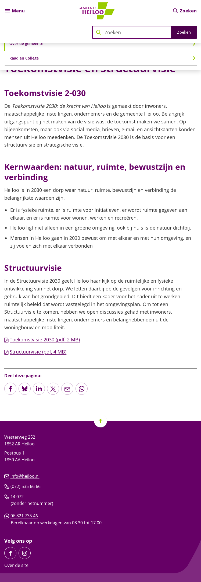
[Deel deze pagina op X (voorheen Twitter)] (53, 389)
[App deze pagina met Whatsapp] (82, 389)
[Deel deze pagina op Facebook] (10, 389)
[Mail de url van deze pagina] (67, 389)
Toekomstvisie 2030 (42, 339)
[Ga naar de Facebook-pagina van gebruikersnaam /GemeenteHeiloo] (10, 553)
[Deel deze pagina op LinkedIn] (39, 389)
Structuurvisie (35, 351)
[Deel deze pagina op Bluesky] (25, 389)
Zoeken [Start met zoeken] (184, 32)
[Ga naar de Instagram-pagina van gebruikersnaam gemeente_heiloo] (25, 553)
